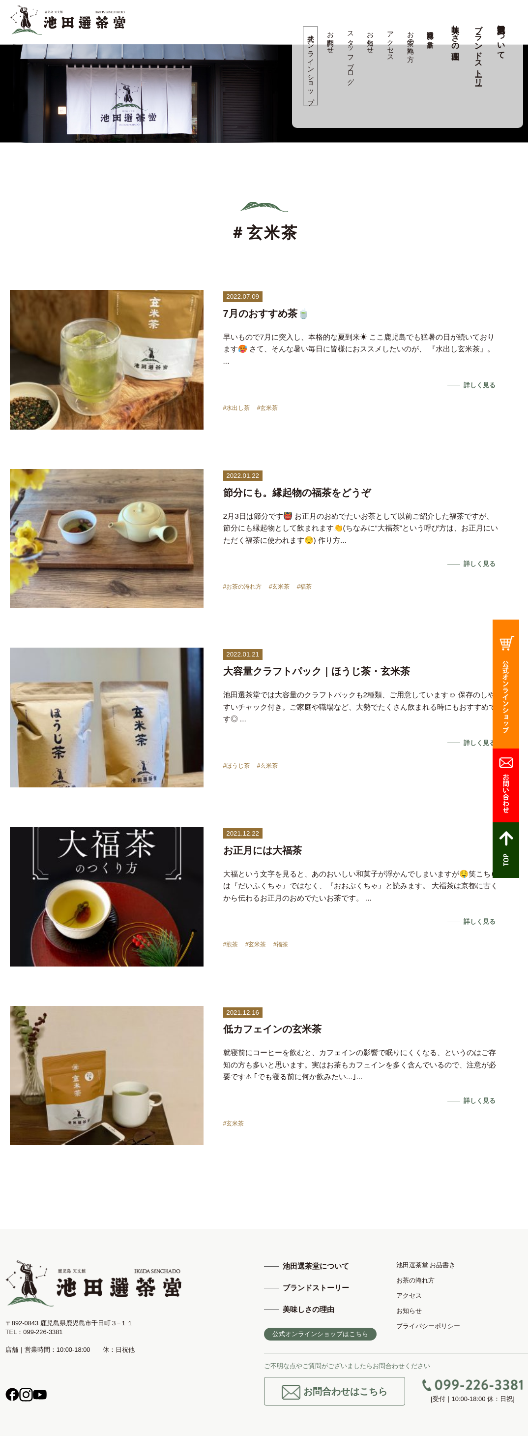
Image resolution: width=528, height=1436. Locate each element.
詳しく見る (480, 385)
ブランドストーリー (478, 51)
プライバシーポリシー (428, 1326)
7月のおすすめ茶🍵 (266, 313)
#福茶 (304, 586)
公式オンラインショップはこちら (320, 1334)
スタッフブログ (350, 54)
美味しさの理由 (455, 33)
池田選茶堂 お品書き (430, 35)
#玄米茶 (267, 408)
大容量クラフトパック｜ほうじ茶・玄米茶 (316, 671)
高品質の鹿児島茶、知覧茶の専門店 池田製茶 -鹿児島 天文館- (67, 20)
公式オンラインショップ (310, 66)
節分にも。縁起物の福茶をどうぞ (297, 492)
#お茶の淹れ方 (242, 586)
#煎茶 (230, 944)
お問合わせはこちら (334, 1392)
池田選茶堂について (501, 37)
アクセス (390, 42)
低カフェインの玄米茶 (272, 1029)
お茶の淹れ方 (410, 38)
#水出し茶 (236, 408)
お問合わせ (330, 38)
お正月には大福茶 (262, 850)
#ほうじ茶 (236, 765)
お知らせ (370, 38)
